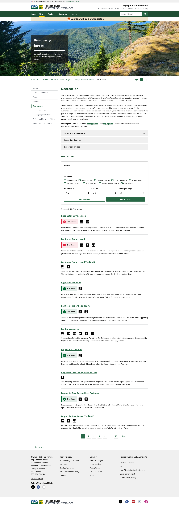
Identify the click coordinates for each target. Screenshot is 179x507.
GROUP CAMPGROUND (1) (110, 183)
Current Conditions (40, 92)
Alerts (35, 88)
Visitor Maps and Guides (42, 123)
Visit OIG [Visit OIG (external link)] (63, 464)
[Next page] (124, 436)
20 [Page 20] (116, 436)
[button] (136, 79)
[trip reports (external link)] (109, 123)
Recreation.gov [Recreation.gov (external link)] (66, 457)
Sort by (94, 188)
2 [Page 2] (88, 436)
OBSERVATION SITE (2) (74, 183)
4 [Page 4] (99, 436)
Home (33, 14)
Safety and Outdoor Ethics (44, 119)
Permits (36, 101)
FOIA (92, 475)
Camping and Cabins (43, 115)
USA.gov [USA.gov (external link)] (93, 457)
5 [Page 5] (104, 436)
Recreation (38, 106)
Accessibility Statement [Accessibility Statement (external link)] (69, 460)
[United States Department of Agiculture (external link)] (35, 7)
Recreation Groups (71, 147)
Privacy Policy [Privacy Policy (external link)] (95, 464)
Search (67, 165)
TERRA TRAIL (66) (86, 180)
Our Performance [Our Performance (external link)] (67, 468)
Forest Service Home (105, 8)
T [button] (141, 79)
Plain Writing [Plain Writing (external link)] (95, 468)
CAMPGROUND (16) (103, 180)
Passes (35, 97)
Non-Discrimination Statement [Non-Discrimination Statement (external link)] (132, 470)
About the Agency (141, 8)
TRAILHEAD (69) (72, 180)
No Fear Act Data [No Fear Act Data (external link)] (96, 471)
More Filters (84, 199)
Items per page (125, 188)
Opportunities (40, 110)
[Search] (145, 14)
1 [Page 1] (83, 436)
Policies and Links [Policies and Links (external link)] (127, 462)
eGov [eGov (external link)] (122, 466)
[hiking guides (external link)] (93, 123)
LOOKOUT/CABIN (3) (120, 180)
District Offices (37, 478)
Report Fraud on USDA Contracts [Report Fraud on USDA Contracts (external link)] (133, 457)
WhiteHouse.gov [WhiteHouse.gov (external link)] (96, 460)
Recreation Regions (72, 140)
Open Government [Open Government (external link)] (127, 474)
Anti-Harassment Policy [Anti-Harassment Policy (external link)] (69, 471)
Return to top (40, 447)
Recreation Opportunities (74, 133)
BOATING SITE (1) (91, 183)
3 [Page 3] (94, 436)
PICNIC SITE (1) (128, 183)
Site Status (69, 188)
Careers (63, 475)
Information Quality (128, 477)
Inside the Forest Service (124, 8)
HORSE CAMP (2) (137, 180)
